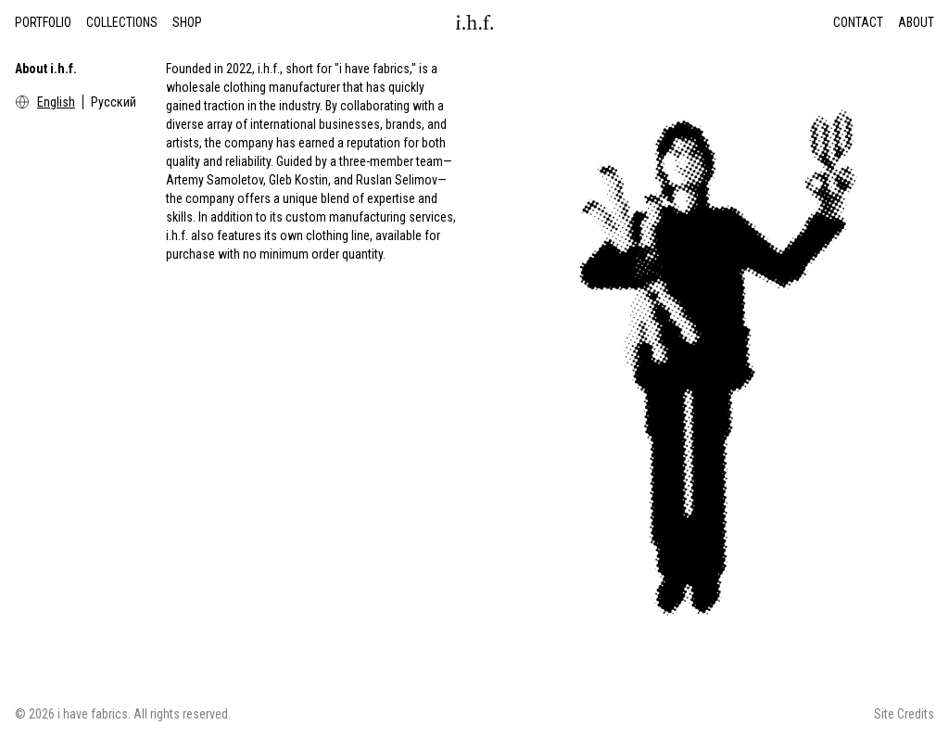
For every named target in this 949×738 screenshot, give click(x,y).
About (916, 22)
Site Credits (904, 713)
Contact (858, 22)
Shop (187, 22)
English (56, 102)
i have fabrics (92, 713)
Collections (122, 22)
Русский (113, 102)
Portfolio (43, 22)
